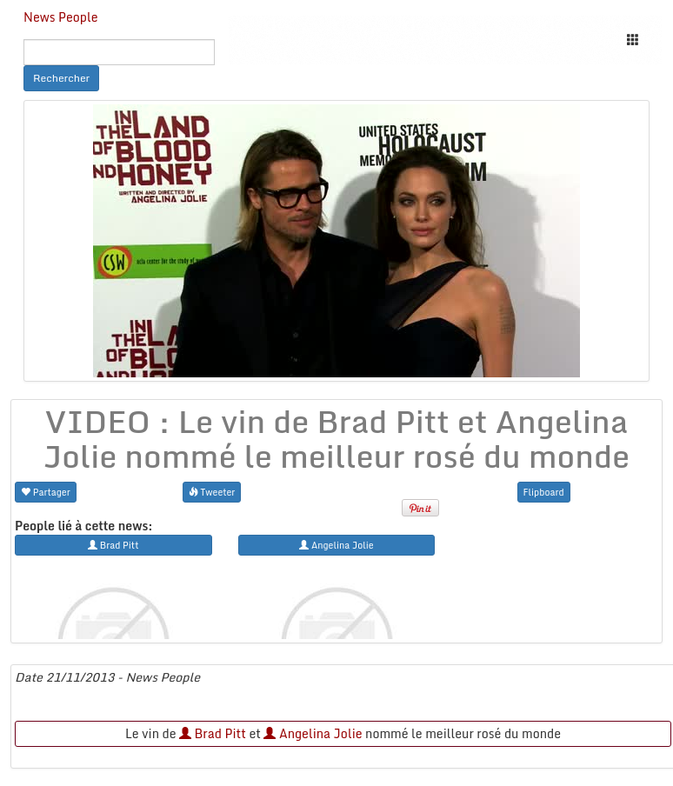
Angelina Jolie (312, 733)
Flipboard (543, 491)
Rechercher (61, 78)
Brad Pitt (212, 733)
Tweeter (212, 491)
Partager (45, 491)
